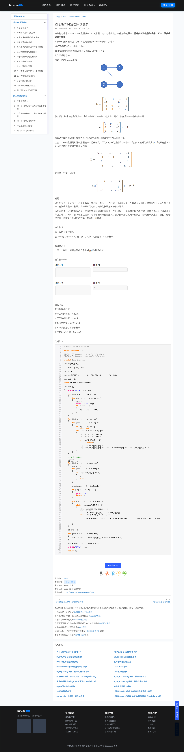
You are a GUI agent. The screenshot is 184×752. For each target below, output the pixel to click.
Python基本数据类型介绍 (67, 662)
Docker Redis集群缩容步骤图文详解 (72, 667)
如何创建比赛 (110, 721)
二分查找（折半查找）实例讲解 (30, 71)
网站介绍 (152, 717)
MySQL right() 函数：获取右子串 (70, 696)
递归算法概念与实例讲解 (27, 52)
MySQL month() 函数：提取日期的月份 (130, 681)
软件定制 (152, 731)
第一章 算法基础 (20, 22)
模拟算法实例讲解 (24, 42)
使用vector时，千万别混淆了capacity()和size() (76, 676)
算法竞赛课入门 (93, 631)
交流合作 (152, 724)
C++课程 (83, 627)
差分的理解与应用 (24, 66)
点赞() (113, 565)
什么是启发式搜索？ (25, 126)
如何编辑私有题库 (112, 728)
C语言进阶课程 (94, 616)
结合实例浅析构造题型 (26, 85)
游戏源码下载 (71, 721)
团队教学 (89, 5)
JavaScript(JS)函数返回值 (125, 657)
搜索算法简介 (22, 101)
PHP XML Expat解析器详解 (125, 652)
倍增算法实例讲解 (24, 81)
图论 (84, 16)
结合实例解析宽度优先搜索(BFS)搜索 (31, 114)
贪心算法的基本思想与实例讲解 (30, 47)
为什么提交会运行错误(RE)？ (69, 652)
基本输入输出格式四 (122, 662)
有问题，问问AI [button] (177, 710)
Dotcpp (16, 5)
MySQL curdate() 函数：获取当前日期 (130, 676)
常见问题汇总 (110, 731)
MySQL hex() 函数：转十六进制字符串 (73, 671)
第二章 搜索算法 (20, 96)
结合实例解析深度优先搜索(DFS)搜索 (31, 107)
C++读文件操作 (120, 671)
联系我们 (152, 721)
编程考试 (75, 5)
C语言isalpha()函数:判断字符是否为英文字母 (133, 691)
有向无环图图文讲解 (122, 686)
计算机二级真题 (72, 731)
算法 (73, 582)
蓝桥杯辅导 (80, 635)
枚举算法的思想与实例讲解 (28, 37)
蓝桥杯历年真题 (72, 728)
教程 (64, 16)
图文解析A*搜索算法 (25, 130)
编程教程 (47, 5)
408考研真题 (70, 724)
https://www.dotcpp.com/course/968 (79, 592)
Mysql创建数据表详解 (66, 686)
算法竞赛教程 (74, 16)
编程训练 (61, 5)
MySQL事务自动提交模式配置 (69, 657)
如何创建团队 (110, 724)
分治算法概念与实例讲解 (27, 57)
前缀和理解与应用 (64, 691)
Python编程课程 (80, 620)
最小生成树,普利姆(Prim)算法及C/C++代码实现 (76, 681)
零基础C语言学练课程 (82, 612)
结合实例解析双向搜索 (26, 121)
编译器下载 (70, 717)
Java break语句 (120, 667)
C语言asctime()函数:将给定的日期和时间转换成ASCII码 (137, 696)
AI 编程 (102, 5)
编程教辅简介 (110, 717)
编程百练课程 (104, 623)
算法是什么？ (22, 28)
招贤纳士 (152, 728)
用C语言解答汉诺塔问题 (27, 90)
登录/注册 (168, 5)
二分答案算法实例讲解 (26, 76)
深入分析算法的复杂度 (26, 33)
